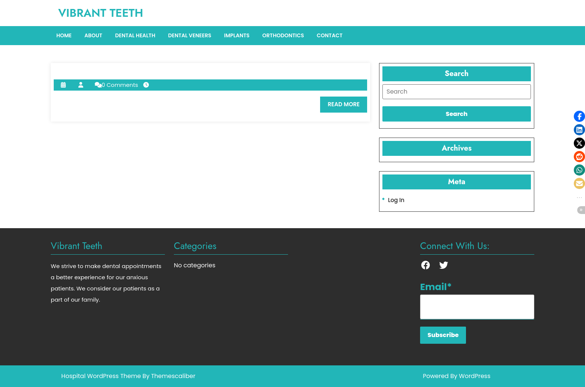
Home (64, 35)
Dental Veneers (189, 35)
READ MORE (347, 106)
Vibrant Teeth (100, 13)
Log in (396, 200)
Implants (236, 35)
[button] (579, 116)
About (93, 35)
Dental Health (135, 35)
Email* (477, 299)
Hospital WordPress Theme (101, 376)
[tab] (456, 91)
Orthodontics (283, 35)
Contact (329, 35)
